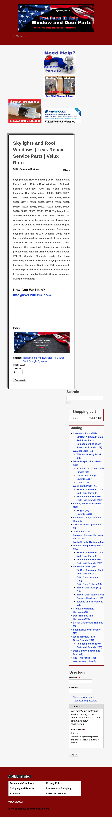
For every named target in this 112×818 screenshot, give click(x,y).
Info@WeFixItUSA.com (32, 295)
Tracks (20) (82, 482)
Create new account (83, 697)
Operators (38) (84, 514)
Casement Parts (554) (85, 433)
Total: (92, 418)
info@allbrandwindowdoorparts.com (28, 808)
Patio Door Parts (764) (85, 566)
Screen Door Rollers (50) (90, 594)
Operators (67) (84, 479)
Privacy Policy (54, 783)
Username (74, 678)
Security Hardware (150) (89, 598)
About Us (15, 793)
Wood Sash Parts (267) (85, 486)
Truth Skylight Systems (35, 361)
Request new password (85, 700)
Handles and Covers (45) (90, 468)
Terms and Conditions (22, 783)
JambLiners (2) (81, 531)
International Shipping (58, 788)
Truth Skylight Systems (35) (88, 542)
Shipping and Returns (22, 788)
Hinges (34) (82, 472)
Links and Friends (56, 793)
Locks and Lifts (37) (87, 475)
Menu (18, 36)
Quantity (17, 368)
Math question (78, 729)
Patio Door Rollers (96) (89, 584)
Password (74, 687)
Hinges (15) (82, 510)
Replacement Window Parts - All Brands (43, 358)
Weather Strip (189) (83, 451)
